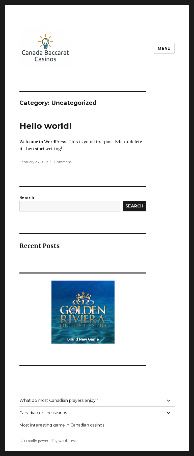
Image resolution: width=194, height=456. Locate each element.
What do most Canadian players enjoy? (58, 400)
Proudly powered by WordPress (50, 441)
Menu (164, 48)
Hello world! (45, 126)
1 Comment (61, 162)
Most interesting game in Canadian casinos (61, 425)
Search (26, 197)
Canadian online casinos (43, 412)
